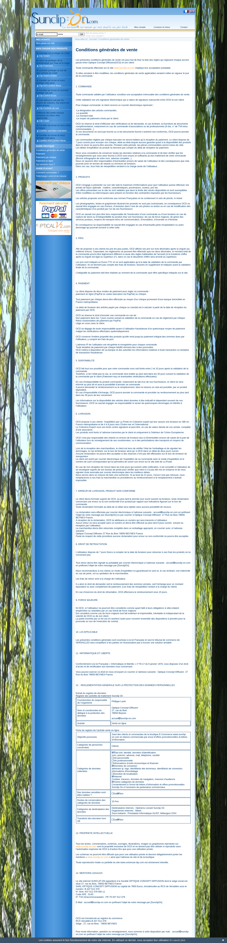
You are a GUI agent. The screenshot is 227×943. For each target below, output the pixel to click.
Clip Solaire (44, 56)
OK (81, 34)
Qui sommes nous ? (45, 164)
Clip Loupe (44, 121)
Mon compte (139, 27)
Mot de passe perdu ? (95, 33)
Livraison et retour (162, 27)
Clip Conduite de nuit (49, 108)
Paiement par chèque (46, 157)
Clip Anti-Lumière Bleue (50, 85)
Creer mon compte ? (95, 36)
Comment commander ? (47, 172)
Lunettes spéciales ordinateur (53, 130)
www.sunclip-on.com (124, 68)
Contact (183, 27)
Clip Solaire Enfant (48, 76)
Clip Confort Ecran (47, 95)
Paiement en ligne (44, 161)
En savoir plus (177, 940)
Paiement (40, 154)
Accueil (93, 39)
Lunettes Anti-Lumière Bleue (52, 140)
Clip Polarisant (46, 66)
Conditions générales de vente (50, 150)
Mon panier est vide (45, 43)
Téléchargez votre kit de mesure (51, 176)
